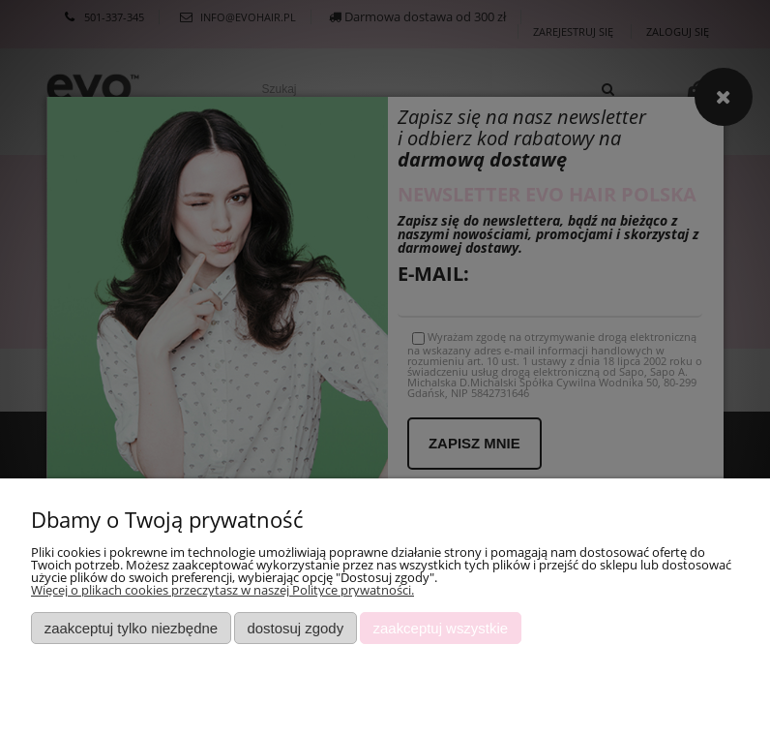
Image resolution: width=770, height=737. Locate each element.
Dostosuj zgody (295, 628)
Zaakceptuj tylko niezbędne (131, 628)
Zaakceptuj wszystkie (440, 628)
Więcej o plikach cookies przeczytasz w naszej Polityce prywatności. (222, 590)
